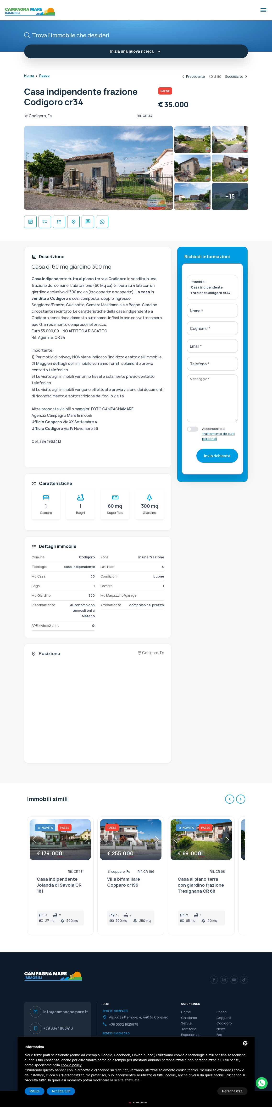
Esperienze (190, 1034)
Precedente (193, 76)
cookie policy (71, 1065)
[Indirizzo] (136, 1017)
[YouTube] (234, 980)
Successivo (236, 76)
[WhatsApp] (262, 1083)
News (221, 1029)
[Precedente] (229, 799)
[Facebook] (214, 980)
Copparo (223, 1017)
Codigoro (224, 1023)
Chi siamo (189, 1017)
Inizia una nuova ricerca (136, 51)
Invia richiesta (217, 455)
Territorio (188, 1029)
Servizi (186, 1023)
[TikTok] (244, 980)
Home (29, 75)
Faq (219, 1034)
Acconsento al (218, 433)
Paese (44, 75)
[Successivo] (240, 799)
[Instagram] (224, 980)
